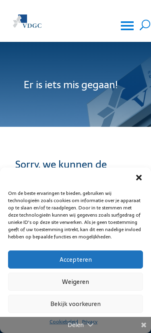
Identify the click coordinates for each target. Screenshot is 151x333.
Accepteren (76, 259)
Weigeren (75, 282)
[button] (139, 178)
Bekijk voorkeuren (75, 304)
